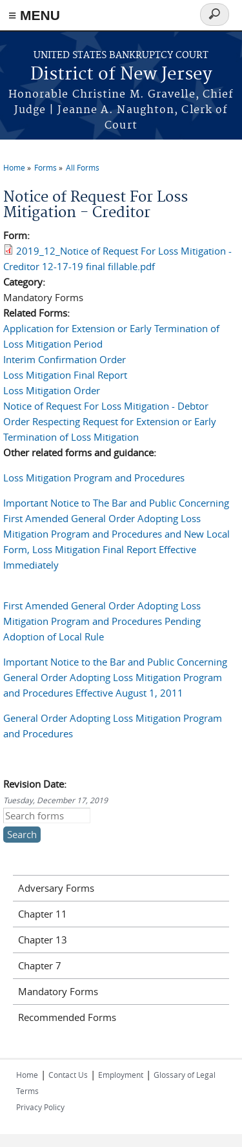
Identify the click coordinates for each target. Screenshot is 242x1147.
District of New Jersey (121, 74)
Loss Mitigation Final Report (65, 374)
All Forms (82, 167)
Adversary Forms (56, 887)
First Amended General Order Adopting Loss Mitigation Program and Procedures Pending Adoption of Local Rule (102, 621)
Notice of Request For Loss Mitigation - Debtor (105, 405)
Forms (45, 167)
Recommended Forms (67, 1017)
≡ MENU (34, 15)
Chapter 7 (39, 965)
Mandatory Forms (58, 991)
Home (14, 167)
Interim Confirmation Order (64, 359)
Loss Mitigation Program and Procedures (94, 477)
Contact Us (68, 1074)
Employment (120, 1074)
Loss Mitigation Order (51, 390)
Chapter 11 (42, 913)
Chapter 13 (42, 939)
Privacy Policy (40, 1107)
